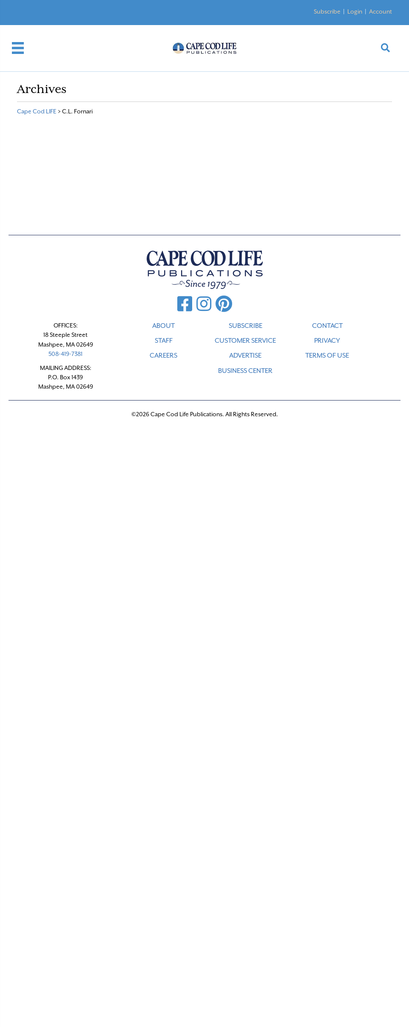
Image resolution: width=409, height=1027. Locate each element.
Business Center (245, 371)
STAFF (164, 340)
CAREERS (163, 355)
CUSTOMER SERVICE (245, 340)
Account (380, 11)
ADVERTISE (245, 355)
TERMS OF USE (327, 355)
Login (354, 11)
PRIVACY (327, 340)
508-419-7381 (65, 353)
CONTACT (327, 326)
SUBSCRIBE (245, 326)
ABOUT (163, 326)
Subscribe (327, 11)
